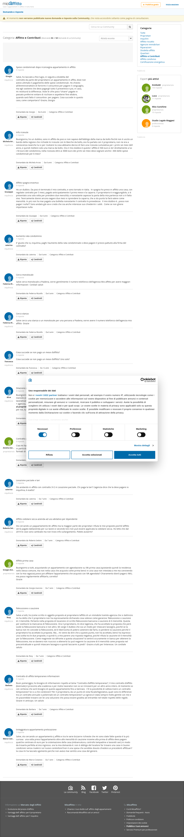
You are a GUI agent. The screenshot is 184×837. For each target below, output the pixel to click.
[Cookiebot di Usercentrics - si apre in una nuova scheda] (143, 380)
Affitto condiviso (148, 59)
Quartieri (144, 53)
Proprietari (145, 35)
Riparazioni (145, 47)
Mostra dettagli (142, 445)
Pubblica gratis (151, 4)
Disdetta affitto (147, 50)
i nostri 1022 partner (46, 395)
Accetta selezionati (92, 454)
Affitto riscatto (147, 41)
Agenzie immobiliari (150, 44)
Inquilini (144, 38)
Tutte (142, 32)
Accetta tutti (134, 454)
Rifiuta (49, 454)
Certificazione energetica (152, 62)
